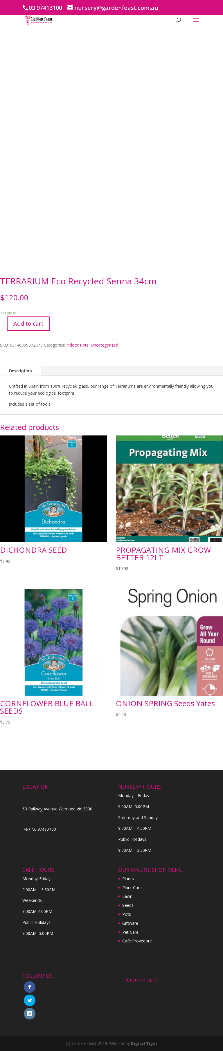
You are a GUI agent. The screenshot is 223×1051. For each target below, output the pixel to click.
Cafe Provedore (137, 941)
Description (20, 370)
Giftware (130, 923)
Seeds (128, 905)
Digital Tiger (144, 1043)
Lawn (127, 896)
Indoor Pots (77, 345)
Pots (126, 914)
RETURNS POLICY (141, 980)
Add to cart (28, 323)
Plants (128, 878)
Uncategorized (104, 345)
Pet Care (130, 932)
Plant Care (132, 887)
